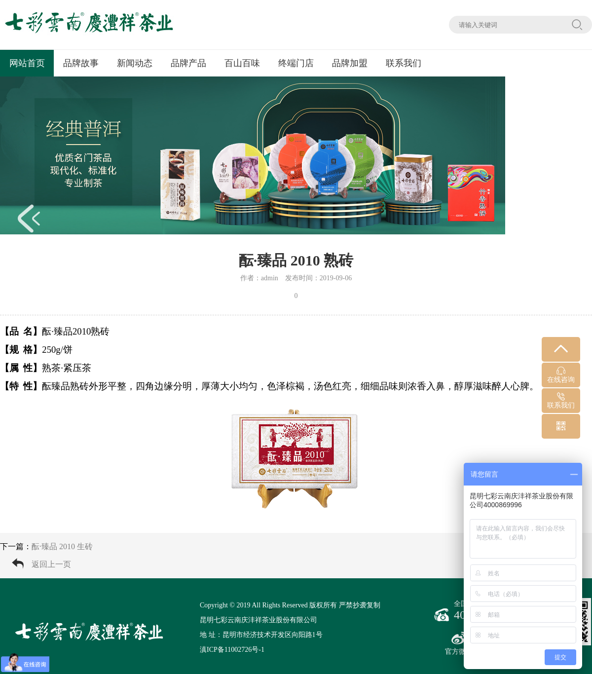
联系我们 (403, 63)
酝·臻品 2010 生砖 (62, 546)
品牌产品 (188, 63)
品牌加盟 (350, 63)
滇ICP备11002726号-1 (232, 649)
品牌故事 (81, 63)
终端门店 (296, 63)
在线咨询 (561, 375)
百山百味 (242, 63)
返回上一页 (51, 564)
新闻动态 (134, 63)
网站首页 (27, 63)
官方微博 (459, 643)
